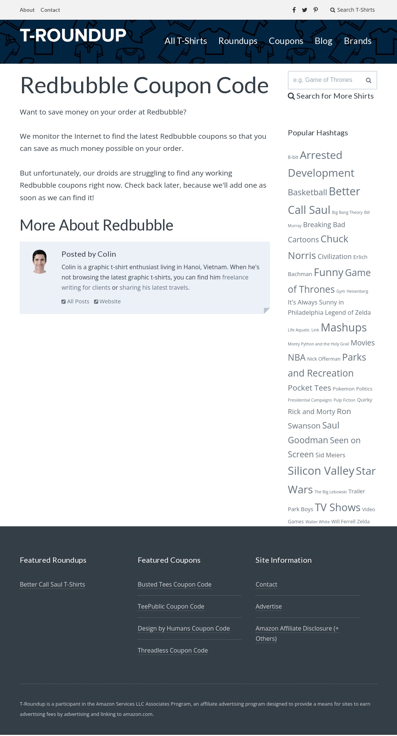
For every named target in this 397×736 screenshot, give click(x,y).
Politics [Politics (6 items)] (364, 389)
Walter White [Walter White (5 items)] (317, 523)
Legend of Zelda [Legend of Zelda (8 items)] (348, 313)
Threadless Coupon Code (173, 651)
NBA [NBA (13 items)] (297, 358)
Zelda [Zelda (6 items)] (363, 522)
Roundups (237, 40)
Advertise (269, 607)
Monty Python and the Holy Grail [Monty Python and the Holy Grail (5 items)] (318, 345)
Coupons (286, 40)
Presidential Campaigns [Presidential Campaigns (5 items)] (310, 401)
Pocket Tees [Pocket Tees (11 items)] (309, 388)
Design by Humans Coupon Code (184, 629)
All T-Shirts (186, 40)
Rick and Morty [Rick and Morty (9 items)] (311, 412)
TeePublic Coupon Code (171, 607)
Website (107, 301)
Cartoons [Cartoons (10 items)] (303, 240)
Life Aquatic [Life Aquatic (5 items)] (299, 331)
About (27, 9)
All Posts (75, 301)
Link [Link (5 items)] (315, 331)
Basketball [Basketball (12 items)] (307, 193)
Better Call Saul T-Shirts (53, 585)
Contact (50, 9)
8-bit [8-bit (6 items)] (293, 158)
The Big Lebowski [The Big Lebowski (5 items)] (330, 493)
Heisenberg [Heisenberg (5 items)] (357, 292)
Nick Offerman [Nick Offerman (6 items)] (324, 359)
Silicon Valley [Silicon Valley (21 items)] (321, 471)
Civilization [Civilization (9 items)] (335, 257)
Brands (358, 40)
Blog (324, 40)
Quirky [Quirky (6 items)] (364, 400)
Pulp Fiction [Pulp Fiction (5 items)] (345, 401)
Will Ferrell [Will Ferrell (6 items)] (343, 522)
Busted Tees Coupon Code (175, 585)
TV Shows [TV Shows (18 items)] (338, 508)
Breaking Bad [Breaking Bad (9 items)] (324, 225)
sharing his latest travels (154, 287)
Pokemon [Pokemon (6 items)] (344, 389)
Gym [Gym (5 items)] (340, 292)
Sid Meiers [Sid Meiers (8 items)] (330, 456)
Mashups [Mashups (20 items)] (344, 328)
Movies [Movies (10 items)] (363, 344)
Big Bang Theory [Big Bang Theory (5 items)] (347, 213)
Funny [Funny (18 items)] (329, 273)
